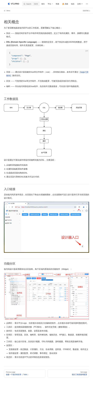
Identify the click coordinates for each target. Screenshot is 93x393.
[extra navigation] (87, 4)
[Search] (31, 3)
